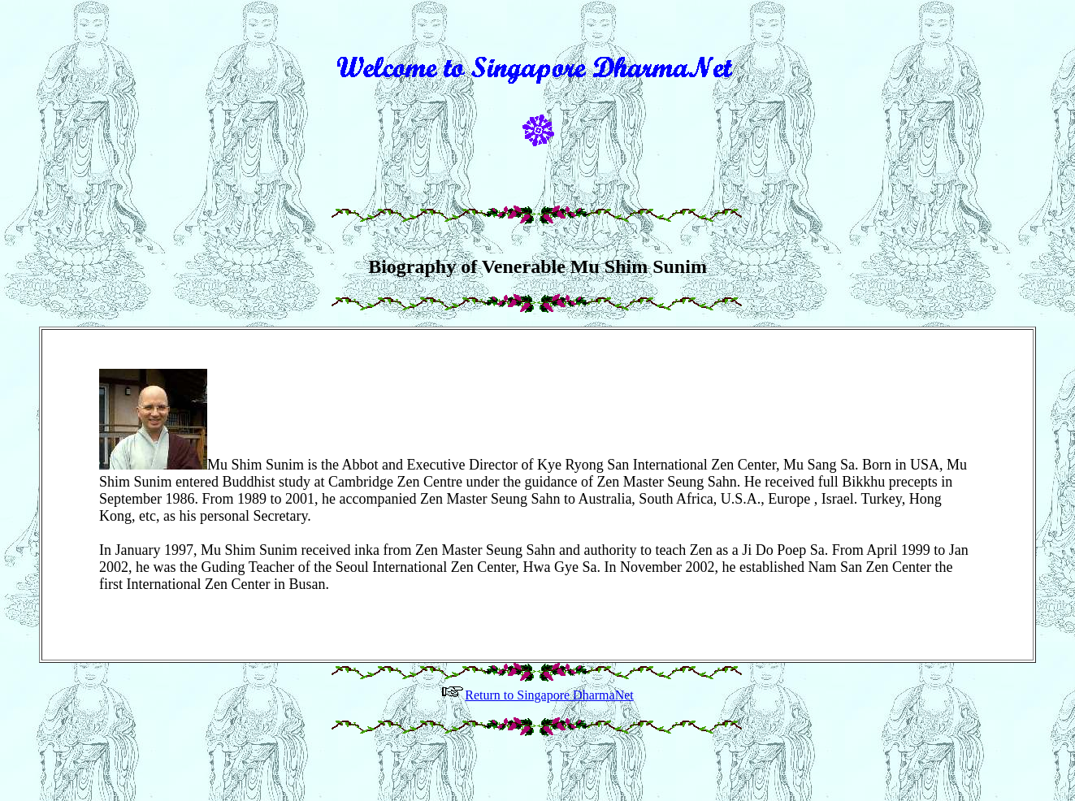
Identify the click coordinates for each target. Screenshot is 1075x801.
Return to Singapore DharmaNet (537, 717)
